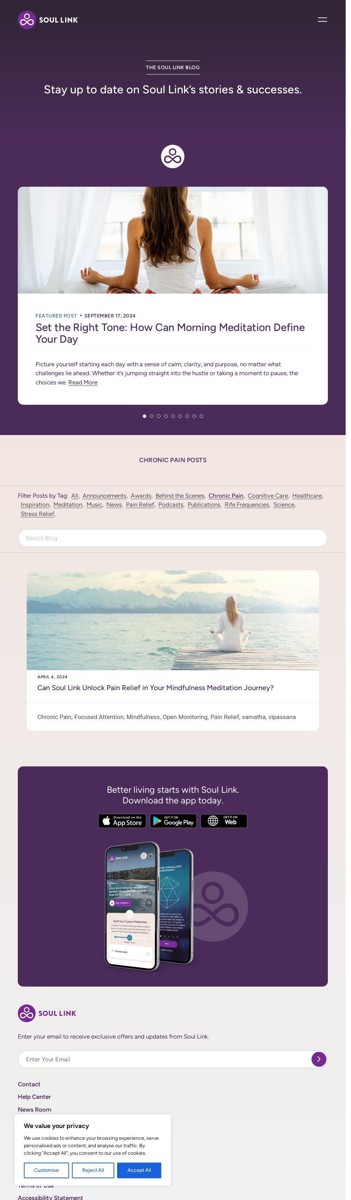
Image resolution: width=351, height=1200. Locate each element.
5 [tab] (173, 380)
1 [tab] (144, 380)
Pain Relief (140, 468)
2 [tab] (151, 380)
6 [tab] (180, 380)
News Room (34, 1073)
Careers (28, 1099)
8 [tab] (194, 380)
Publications (204, 468)
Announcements (104, 460)
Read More (83, 346)
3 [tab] (159, 380)
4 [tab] (166, 380)
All (74, 460)
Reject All (93, 1170)
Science (283, 468)
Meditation (67, 468)
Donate (28, 1086)
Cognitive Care (268, 460)
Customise (46, 1170)
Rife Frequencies (247, 468)
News (114, 468)
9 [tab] (201, 380)
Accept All (139, 1170)
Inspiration (35, 468)
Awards (141, 460)
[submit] (318, 1023)
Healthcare (307, 460)
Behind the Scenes (180, 460)
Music (94, 468)
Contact (29, 1048)
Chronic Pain (226, 460)
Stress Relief (37, 478)
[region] (92, 1150)
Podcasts (170, 468)
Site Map (30, 1111)
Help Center (34, 1061)
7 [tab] (187, 380)
